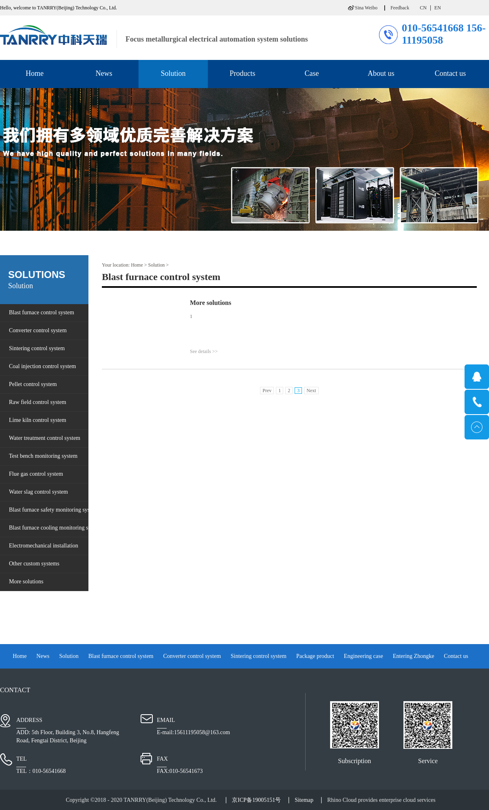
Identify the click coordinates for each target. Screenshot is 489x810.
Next (311, 390)
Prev (266, 390)
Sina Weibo (366, 8)
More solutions (210, 302)
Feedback (399, 8)
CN (423, 8)
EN (437, 8)
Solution (156, 265)
